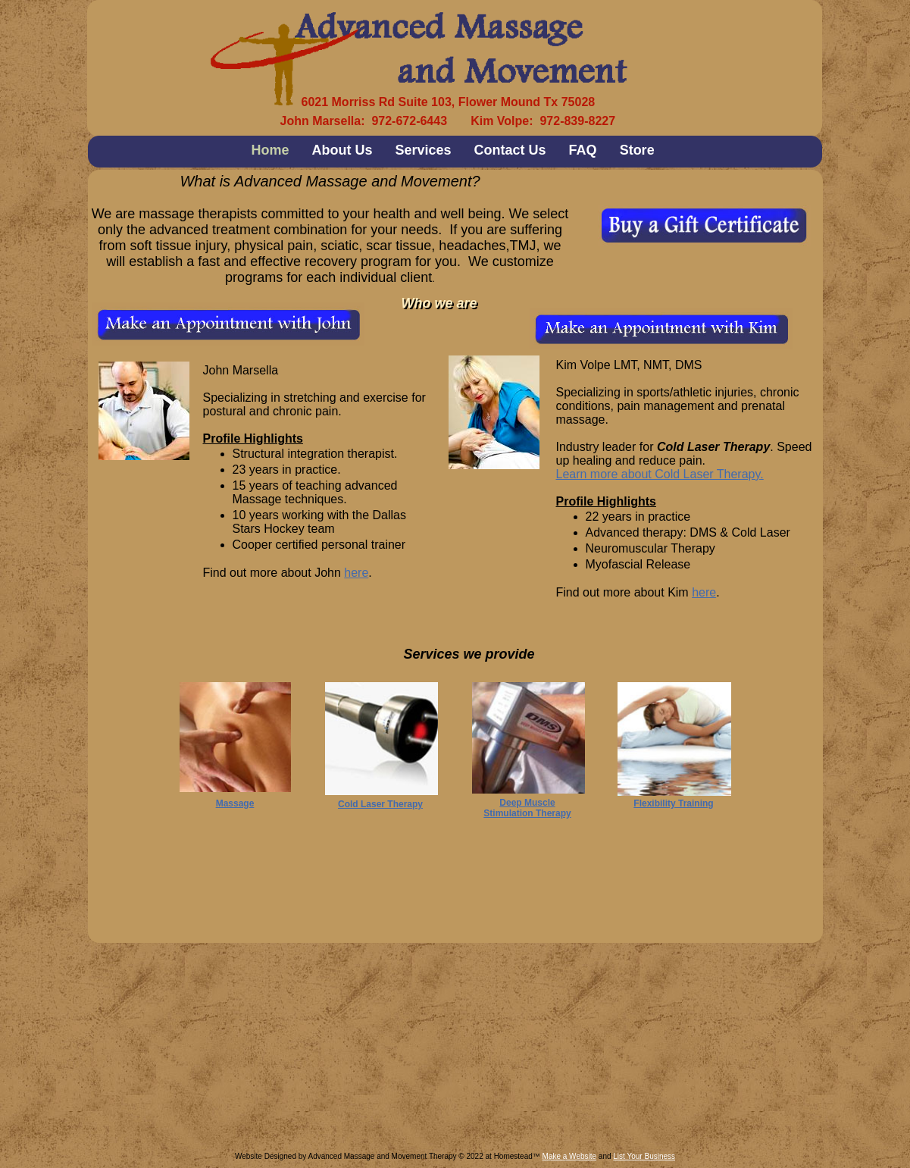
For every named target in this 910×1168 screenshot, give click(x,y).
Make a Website (570, 1156)
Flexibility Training (673, 803)
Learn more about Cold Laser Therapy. (660, 474)
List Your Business (644, 1156)
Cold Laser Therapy (380, 804)
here (356, 572)
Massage (235, 803)
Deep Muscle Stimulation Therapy (527, 808)
